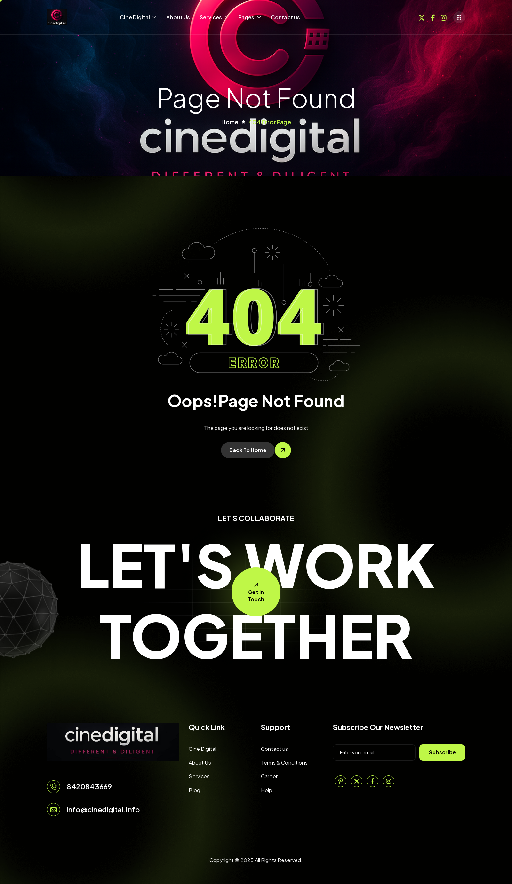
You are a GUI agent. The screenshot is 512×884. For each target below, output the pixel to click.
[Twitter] (421, 17)
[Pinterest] (340, 781)
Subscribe (442, 752)
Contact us (285, 17)
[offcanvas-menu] (459, 17)
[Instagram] (444, 17)
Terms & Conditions (284, 762)
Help (266, 790)
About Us (178, 17)
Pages (249, 17)
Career (269, 776)
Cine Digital (138, 17)
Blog (194, 790)
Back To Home (247, 450)
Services (214, 17)
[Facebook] (433, 17)
